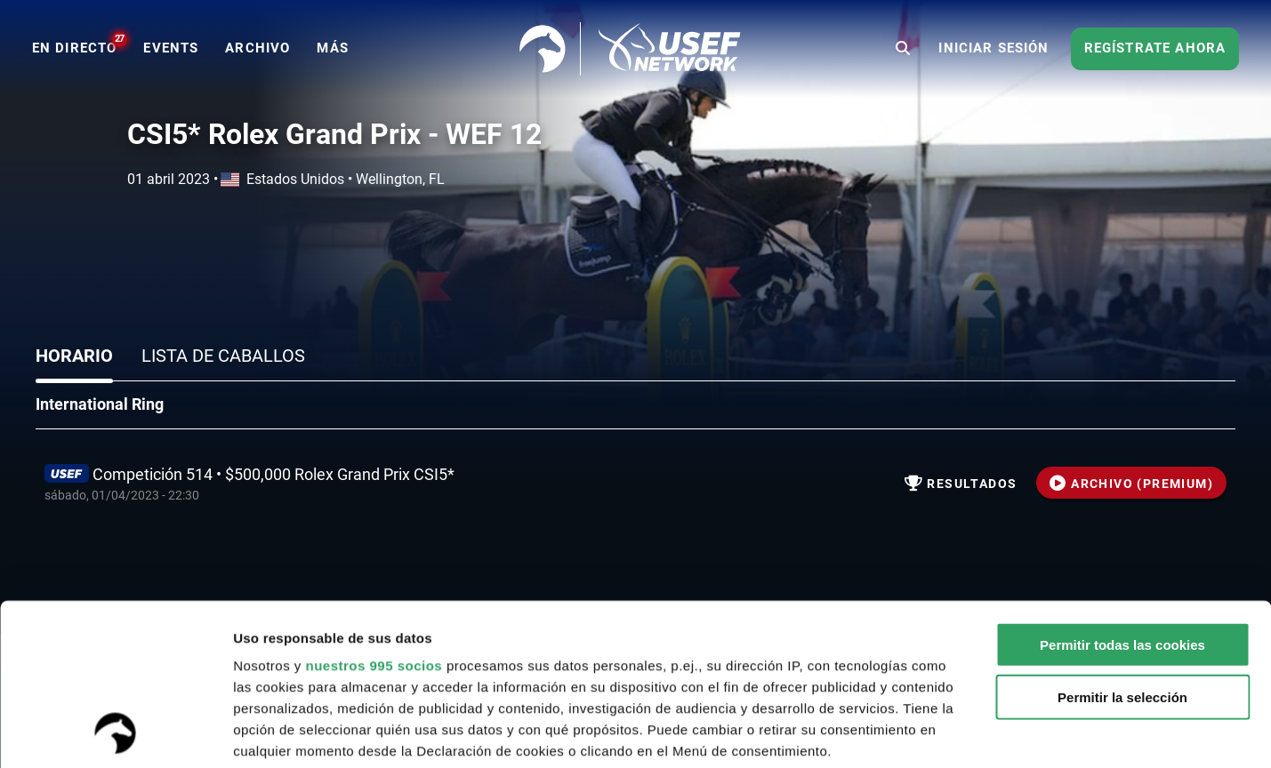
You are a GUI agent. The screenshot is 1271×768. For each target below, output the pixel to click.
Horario (74, 355)
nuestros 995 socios (373, 514)
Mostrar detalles (956, 732)
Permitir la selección (1122, 545)
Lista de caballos (223, 355)
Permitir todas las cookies (1122, 493)
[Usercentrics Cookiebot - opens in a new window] (115, 733)
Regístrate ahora (1155, 48)
